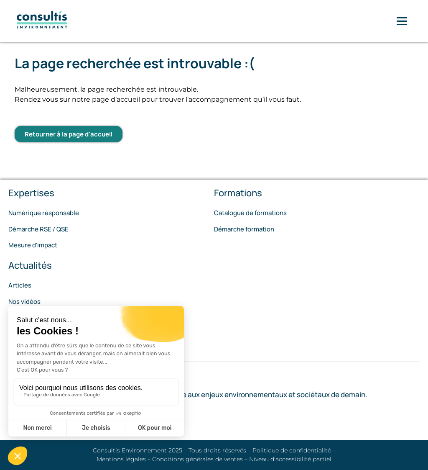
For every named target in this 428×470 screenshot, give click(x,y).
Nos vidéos (24, 301)
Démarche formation (244, 229)
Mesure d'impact (32, 245)
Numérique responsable (43, 212)
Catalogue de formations (250, 212)
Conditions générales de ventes (198, 459)
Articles (19, 285)
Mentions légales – (124, 459)
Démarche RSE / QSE (38, 229)
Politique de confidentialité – (294, 450)
